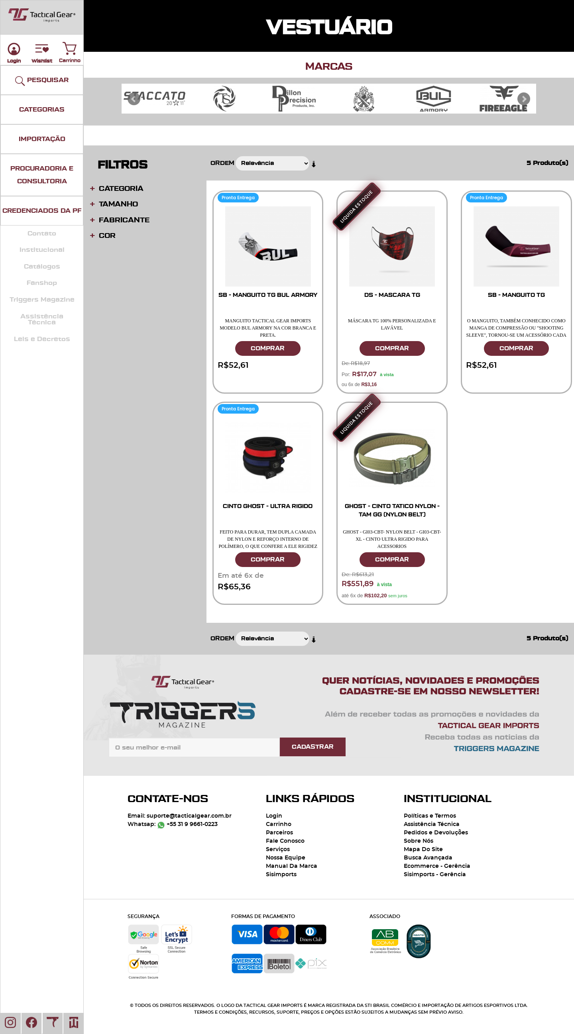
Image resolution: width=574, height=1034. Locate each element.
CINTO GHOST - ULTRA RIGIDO (268, 506)
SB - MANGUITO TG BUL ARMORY (267, 295)
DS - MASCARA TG (392, 295)
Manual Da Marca (291, 866)
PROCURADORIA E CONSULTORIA (41, 174)
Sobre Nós (418, 841)
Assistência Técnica (41, 319)
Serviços (278, 849)
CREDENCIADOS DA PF (41, 211)
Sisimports (281, 874)
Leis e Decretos (42, 339)
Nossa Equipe (285, 858)
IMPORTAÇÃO (42, 139)
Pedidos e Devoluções (436, 833)
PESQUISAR (42, 81)
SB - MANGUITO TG (516, 295)
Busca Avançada (428, 858)
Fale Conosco (285, 841)
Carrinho (70, 46)
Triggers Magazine (42, 299)
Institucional (42, 250)
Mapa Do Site (423, 849)
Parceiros (279, 833)
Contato (42, 233)
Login (274, 816)
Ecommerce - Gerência (437, 866)
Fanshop (42, 283)
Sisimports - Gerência (435, 874)
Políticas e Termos (430, 816)
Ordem (222, 163)
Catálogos (42, 266)
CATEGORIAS (42, 109)
